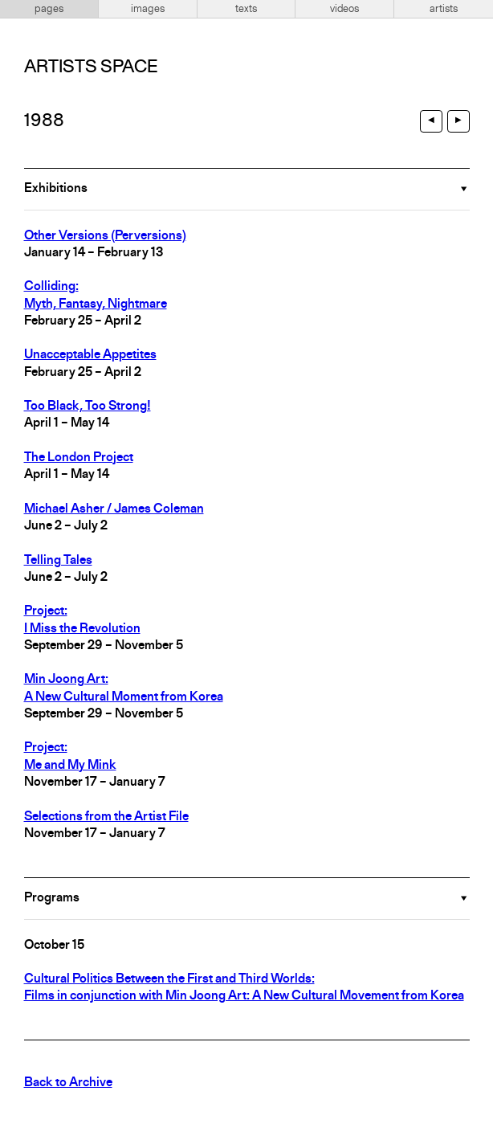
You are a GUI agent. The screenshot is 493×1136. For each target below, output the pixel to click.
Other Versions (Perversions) (105, 236)
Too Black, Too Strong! (87, 406)
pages (49, 8)
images (148, 8)
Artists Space (90, 67)
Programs (51, 898)
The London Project (78, 458)
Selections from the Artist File (106, 817)
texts (246, 8)
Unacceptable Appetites (90, 355)
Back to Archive (68, 1083)
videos (344, 8)
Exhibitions (56, 188)
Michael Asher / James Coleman (114, 509)
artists (444, 8)
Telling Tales (58, 560)
